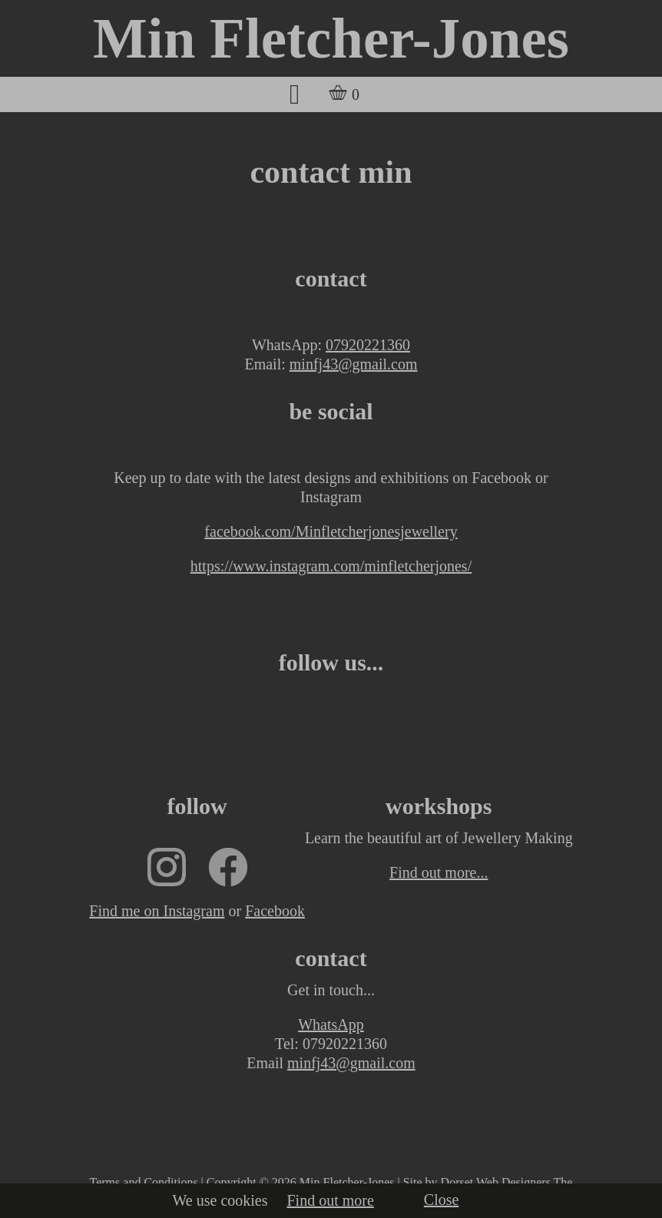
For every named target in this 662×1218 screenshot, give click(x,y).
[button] (294, 94)
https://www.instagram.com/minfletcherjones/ (331, 566)
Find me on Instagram (156, 910)
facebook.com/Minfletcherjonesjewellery (330, 531)
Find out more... (438, 872)
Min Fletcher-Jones (331, 38)
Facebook (275, 910)
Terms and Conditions (144, 1182)
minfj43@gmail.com (354, 364)
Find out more (330, 1200)
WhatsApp (331, 1024)
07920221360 (368, 344)
